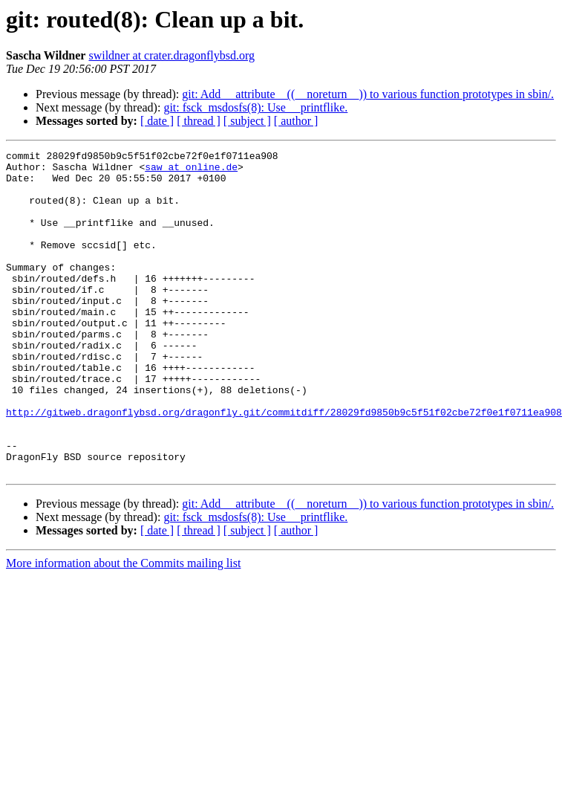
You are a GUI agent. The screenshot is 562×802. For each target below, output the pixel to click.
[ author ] (296, 120)
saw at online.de (191, 171)
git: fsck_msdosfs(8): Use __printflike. (255, 107)
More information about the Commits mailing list (123, 627)
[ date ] (157, 120)
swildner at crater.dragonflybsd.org (171, 55)
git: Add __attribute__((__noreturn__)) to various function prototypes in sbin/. (368, 94)
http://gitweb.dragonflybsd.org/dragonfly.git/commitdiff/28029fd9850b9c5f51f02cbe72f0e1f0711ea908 (284, 465)
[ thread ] (198, 120)
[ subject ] (247, 120)
